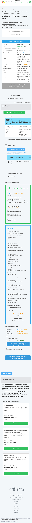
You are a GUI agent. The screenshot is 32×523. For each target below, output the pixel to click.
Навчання (16, 501)
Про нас (16, 506)
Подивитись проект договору (14, 112)
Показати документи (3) (14, 349)
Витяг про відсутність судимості (16, 84)
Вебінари (16, 510)
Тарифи (16, 512)
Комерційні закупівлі (16, 499)
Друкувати (7, 373)
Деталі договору (13, 311)
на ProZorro (5, 24)
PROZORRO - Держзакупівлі (16, 494)
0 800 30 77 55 (18, 0)
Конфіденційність (5, 519)
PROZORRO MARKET (16, 495)
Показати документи (14, 211)
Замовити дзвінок (19, 2)
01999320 (19, 64)
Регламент (16, 509)
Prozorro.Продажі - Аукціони (16, 497)
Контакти (16, 505)
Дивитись (16, 423)
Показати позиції (12, 338)
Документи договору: (14, 305)
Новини (16, 503)
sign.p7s (11, 163)
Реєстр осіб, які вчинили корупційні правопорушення (16, 87)
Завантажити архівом (16, 149)
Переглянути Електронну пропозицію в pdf (18, 344)
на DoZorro (12, 24)
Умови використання (13, 519)
